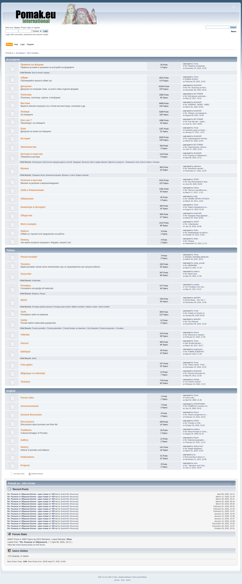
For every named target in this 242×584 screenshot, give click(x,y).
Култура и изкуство (32, 154)
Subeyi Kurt (198, 446)
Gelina (196, 188)
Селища (156, 162)
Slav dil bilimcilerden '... (194, 343)
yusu (195, 463)
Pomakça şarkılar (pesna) (42, 307)
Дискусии (26, 86)
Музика (25, 168)
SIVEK (196, 179)
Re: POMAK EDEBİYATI (194, 352)
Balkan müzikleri (78, 307)
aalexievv (197, 166)
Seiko (196, 230)
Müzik (24, 300)
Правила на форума (32, 64)
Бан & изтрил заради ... (41, 73)
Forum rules (27, 397)
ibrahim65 (197, 85)
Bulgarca (35, 294)
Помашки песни (38, 175)
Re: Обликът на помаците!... (196, 113)
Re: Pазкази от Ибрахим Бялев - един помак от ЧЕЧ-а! (32, 494)
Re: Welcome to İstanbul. (195, 335)
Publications (27, 457)
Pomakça (26, 285)
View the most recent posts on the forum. (26, 545)
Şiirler (34, 358)
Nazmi (196, 332)
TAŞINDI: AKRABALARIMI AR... (197, 257)
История (25, 138)
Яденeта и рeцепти (116, 162)
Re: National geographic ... (195, 440)
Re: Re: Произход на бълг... (196, 88)
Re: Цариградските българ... (196, 138)
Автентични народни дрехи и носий (57, 162)
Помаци (25, 111)
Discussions (27, 421)
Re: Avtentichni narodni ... (195, 168)
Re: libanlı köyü (191, 274)
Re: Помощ (189, 241)
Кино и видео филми (98, 162)
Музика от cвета (68, 175)
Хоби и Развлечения (32, 190)
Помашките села (132, 162)
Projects (25, 465)
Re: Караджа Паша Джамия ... (197, 216)
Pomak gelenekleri (54, 328)
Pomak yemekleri (39, 328)
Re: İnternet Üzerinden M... (195, 373)
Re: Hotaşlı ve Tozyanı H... (195, 313)
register (37, 28)
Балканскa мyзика (53, 175)
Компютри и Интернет (33, 207)
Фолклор (85, 162)
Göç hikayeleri (92, 328)
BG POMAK (198, 94)
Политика (26, 94)
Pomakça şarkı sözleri (62, 307)
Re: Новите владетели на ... (196, 415)
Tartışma (25, 381)
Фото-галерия (28, 224)
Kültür (24, 320)
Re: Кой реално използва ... (196, 96)
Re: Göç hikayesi (191, 321)
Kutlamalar (36, 280)
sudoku (196, 285)
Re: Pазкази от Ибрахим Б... (196, 155)
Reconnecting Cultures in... (195, 457)
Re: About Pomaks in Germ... (196, 432)
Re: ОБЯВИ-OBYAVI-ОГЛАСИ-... (198, 199)
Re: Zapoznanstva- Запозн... (196, 147)
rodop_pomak (199, 263)
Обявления (27, 198)
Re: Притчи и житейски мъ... (196, 190)
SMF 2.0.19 (102, 577)
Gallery (24, 440)
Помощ (25, 239)
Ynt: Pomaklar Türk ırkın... (195, 287)
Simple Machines (124, 577)
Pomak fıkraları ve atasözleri (74, 328)
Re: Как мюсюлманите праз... (197, 182)
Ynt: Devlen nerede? (193, 382)
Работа (24, 231)
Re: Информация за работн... (197, 233)
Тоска (196, 64)
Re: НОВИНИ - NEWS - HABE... (198, 105)
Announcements (29, 406)
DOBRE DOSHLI (191, 79)
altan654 (197, 298)
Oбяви (24, 77)
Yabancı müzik (92, 307)
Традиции (77, 162)
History (24, 447)
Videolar (25, 334)
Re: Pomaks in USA (192, 423)
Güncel (24, 343)
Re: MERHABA (191, 265)
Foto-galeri (26, 365)
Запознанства (28, 147)
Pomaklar (120, 328)
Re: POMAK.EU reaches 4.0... (197, 406)
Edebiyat (25, 351)
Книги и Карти (146, 162)
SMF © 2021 (112, 577)
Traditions (26, 430)
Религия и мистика (31, 180)
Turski (196, 311)
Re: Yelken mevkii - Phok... (195, 365)
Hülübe (196, 379)
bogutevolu (198, 349)
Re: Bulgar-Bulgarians (193, 449)
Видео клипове (82, 175)
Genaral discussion (31, 414)
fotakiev (197, 429)
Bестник (25, 103)
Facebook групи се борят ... (196, 130)
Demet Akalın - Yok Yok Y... (195, 300)
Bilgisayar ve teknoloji (33, 373)
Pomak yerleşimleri (107, 328)
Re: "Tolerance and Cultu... (195, 466)
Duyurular (26, 274)
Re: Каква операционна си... (196, 207)
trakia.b (196, 271)
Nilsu (69, 539)
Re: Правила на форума (195, 66)
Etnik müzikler (104, 307)
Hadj (195, 196)
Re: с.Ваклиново (191, 224)
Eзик (23, 128)
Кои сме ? (26, 120)
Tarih (23, 312)
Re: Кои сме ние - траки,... (195, 121)
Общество (26, 215)
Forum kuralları (29, 257)
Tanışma (25, 264)
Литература (37, 162)
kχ (194, 455)
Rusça (42, 294)
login (29, 28)
